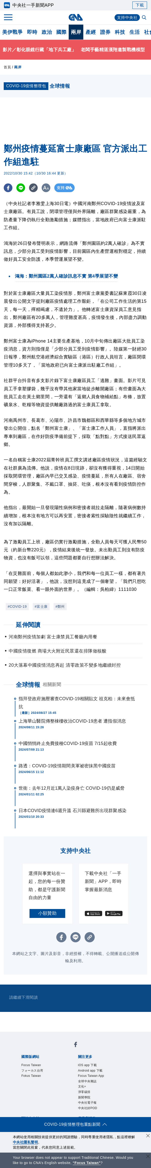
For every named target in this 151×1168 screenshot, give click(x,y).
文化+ (82, 1086)
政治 (47, 32)
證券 (105, 32)
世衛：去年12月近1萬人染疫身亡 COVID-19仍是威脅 (71, 788)
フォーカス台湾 (32, 1070)
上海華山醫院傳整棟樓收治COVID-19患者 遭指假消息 (72, 721)
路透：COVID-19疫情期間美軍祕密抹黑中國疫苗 (67, 765)
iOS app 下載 (87, 1065)
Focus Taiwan (31, 1065)
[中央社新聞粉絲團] (75, 1045)
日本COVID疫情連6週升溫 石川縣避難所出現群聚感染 (72, 810)
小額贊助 (47, 913)
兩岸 (76, 32)
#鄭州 (60, 606)
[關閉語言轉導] (148, 1157)
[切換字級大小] (46, 187)
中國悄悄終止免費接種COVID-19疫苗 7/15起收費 (68, 743)
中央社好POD (87, 1108)
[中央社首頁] (75, 17)
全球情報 (28, 684)
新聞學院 (84, 1097)
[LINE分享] (20, 187)
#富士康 (41, 606)
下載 (140, 5)
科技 (120, 32)
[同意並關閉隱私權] (148, 1136)
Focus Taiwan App (91, 1076)
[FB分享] (8, 187)
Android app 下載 (90, 1070)
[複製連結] (33, 187)
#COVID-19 (17, 606)
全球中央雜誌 (87, 1081)
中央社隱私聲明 (25, 1142)
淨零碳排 (84, 1092)
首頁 (7, 67)
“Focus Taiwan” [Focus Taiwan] (87, 1163)
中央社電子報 (87, 1102)
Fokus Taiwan (31, 1076)
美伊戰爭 (12, 32)
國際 (61, 32)
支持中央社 (127, 17)
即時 (32, 32)
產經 (91, 32)
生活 (134, 32)
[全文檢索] (144, 18)
